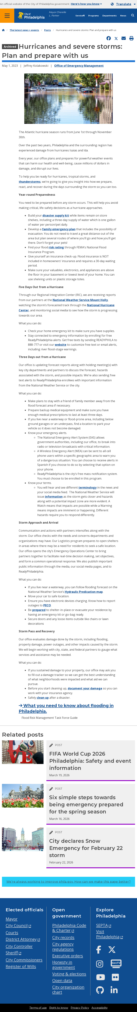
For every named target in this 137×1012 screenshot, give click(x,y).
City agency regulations (63, 946)
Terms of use (38, 1007)
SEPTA (102, 925)
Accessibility (100, 1007)
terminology (87, 487)
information (54, 497)
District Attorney (21, 939)
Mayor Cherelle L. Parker (57, 14)
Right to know (58, 1007)
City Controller (19, 946)
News (123, 16)
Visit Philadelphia (108, 934)
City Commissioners (24, 960)
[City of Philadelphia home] (33, 16)
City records (63, 937)
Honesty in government (63, 964)
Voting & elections (69, 974)
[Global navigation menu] (7, 16)
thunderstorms (29, 182)
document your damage (85, 688)
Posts (47, 30)
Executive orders (67, 955)
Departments (109, 16)
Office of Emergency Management (79, 66)
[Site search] (132, 15)
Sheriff (12, 952)
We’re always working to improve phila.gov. (68, 881)
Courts (12, 932)
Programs (93, 16)
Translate (123, 4)
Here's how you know (86, 3)
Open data (62, 980)
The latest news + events (24, 30)
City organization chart (68, 989)
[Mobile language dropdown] (123, 4)
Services (80, 16)
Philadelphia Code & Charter (69, 928)
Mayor (11, 919)
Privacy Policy (80, 1007)
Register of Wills (21, 966)
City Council (17, 925)
